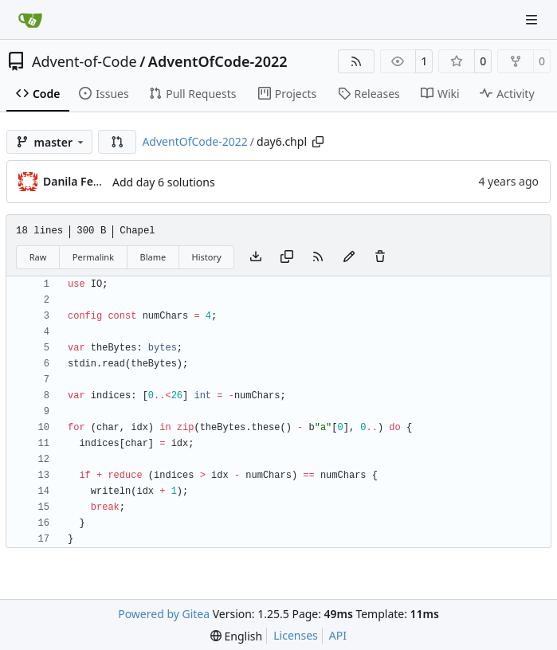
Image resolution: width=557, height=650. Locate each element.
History (207, 257)
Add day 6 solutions (163, 182)
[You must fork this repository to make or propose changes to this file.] (349, 257)
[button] (117, 142)
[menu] (236, 636)
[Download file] (256, 257)
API (338, 635)
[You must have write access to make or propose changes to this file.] (380, 257)
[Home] (30, 20)
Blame (152, 257)
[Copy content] (287, 257)
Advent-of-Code (84, 61)
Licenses (295, 635)
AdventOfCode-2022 (218, 61)
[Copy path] (318, 141)
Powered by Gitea (164, 613)
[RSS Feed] (356, 61)
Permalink (93, 257)
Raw (38, 257)
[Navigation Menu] (533, 19)
